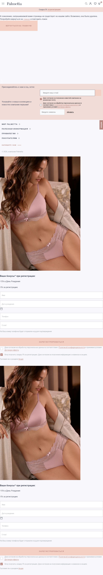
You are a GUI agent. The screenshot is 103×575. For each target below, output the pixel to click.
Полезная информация (15, 129)
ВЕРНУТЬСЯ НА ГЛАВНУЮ (20, 26)
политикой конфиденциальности (67, 105)
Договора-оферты (64, 107)
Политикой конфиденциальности (72, 347)
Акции (20, 359)
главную (26, 19)
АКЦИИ (101, 125)
